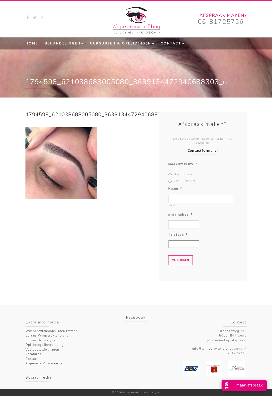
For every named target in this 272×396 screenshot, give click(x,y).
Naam (175, 188)
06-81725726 (221, 22)
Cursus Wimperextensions (46, 335)
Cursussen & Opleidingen (120, 43)
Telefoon (178, 234)
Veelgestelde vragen (42, 349)
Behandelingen (63, 43)
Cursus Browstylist (41, 340)
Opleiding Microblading (44, 345)
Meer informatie (184, 180)
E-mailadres (180, 214)
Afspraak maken (184, 174)
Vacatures (33, 354)
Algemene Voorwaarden (44, 363)
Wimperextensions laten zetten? (51, 331)
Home (31, 43)
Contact (171, 43)
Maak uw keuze (183, 164)
